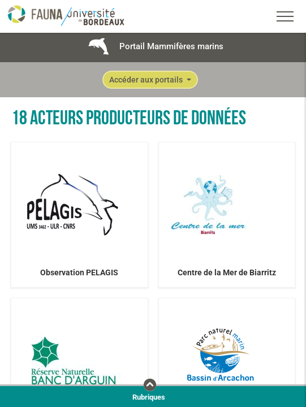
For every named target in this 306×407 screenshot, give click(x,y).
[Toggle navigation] (285, 16)
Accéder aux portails (146, 79)
